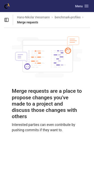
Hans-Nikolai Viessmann (33, 17)
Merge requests (27, 22)
